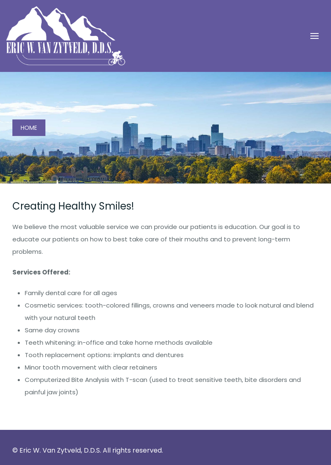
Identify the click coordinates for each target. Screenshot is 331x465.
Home (29, 128)
